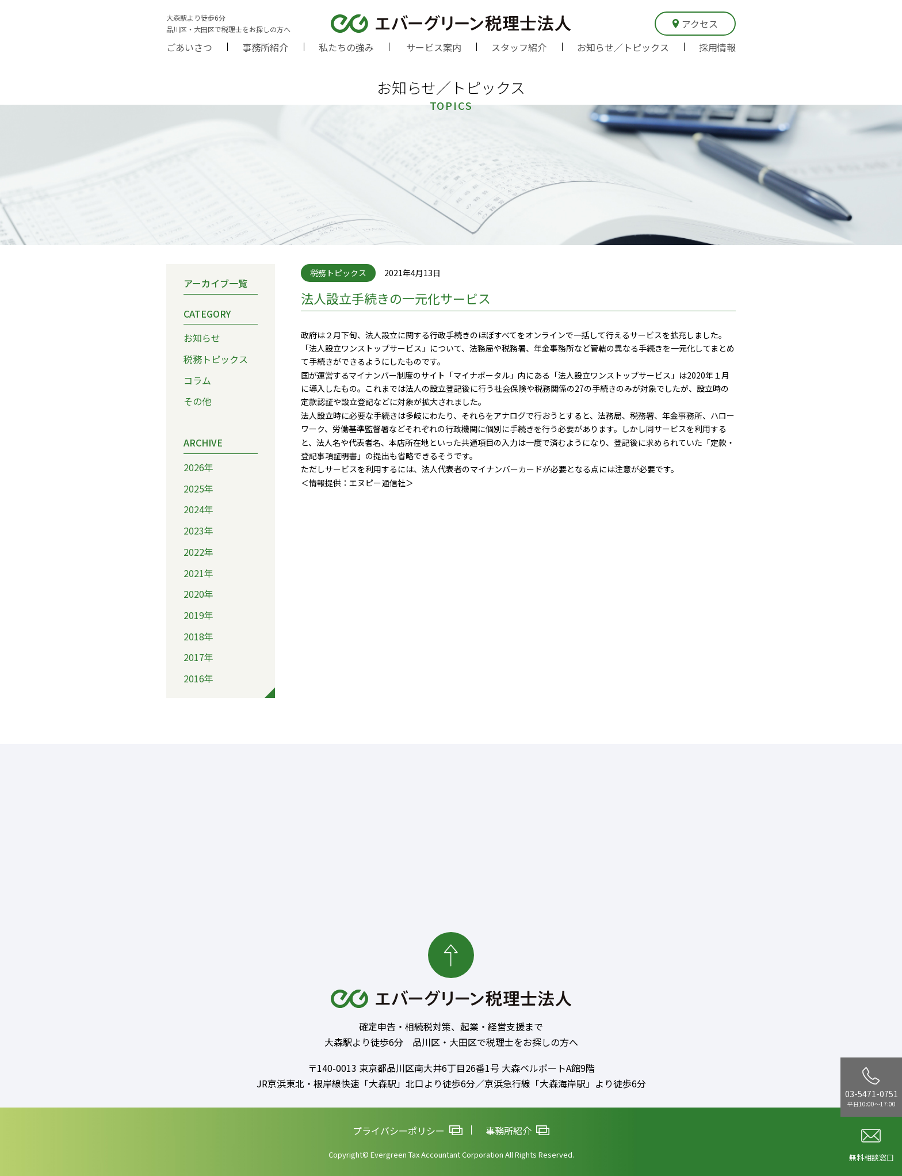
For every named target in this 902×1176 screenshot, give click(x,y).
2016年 (198, 678)
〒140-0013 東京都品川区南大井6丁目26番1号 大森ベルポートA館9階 (451, 1068)
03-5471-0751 (871, 1087)
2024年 (198, 509)
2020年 (198, 594)
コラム (197, 380)
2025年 (198, 488)
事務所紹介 (265, 47)
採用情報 (717, 47)
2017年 (198, 657)
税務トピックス (216, 359)
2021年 (198, 572)
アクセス (695, 23)
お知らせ (202, 338)
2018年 (198, 636)
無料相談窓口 (871, 1146)
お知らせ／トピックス (623, 47)
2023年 (198, 530)
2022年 (198, 551)
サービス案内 (433, 47)
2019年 (198, 614)
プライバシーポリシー (408, 1130)
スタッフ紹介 (518, 47)
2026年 (198, 467)
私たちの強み (346, 47)
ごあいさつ (189, 47)
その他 (197, 401)
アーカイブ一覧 (215, 282)
